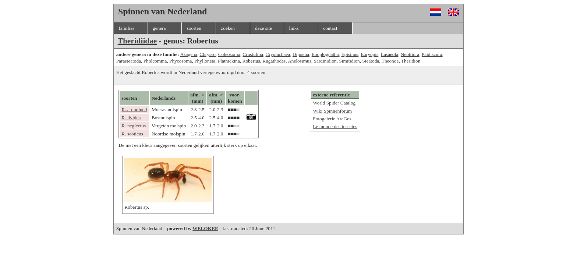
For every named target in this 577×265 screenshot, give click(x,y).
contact (330, 28)
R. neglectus (133, 125)
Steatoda (370, 61)
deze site (263, 28)
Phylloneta (204, 61)
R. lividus (131, 117)
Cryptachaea (278, 54)
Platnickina (229, 61)
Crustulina (253, 54)
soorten (194, 28)
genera (159, 28)
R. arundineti (134, 109)
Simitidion (349, 61)
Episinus (349, 54)
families (126, 28)
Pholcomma (155, 61)
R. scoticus (132, 134)
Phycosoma (180, 61)
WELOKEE (205, 228)
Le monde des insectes (335, 126)
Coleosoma (229, 54)
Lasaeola (389, 54)
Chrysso (207, 54)
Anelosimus (299, 61)
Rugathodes (274, 61)
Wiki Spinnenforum (332, 111)
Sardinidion (325, 61)
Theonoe (390, 61)
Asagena (188, 54)
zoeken (228, 28)
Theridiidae (137, 40)
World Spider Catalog (334, 103)
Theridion (411, 61)
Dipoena (301, 54)
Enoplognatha (325, 54)
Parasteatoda (128, 61)
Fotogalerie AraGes (332, 118)
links (294, 28)
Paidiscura (432, 54)
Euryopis (369, 54)
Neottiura (410, 54)
